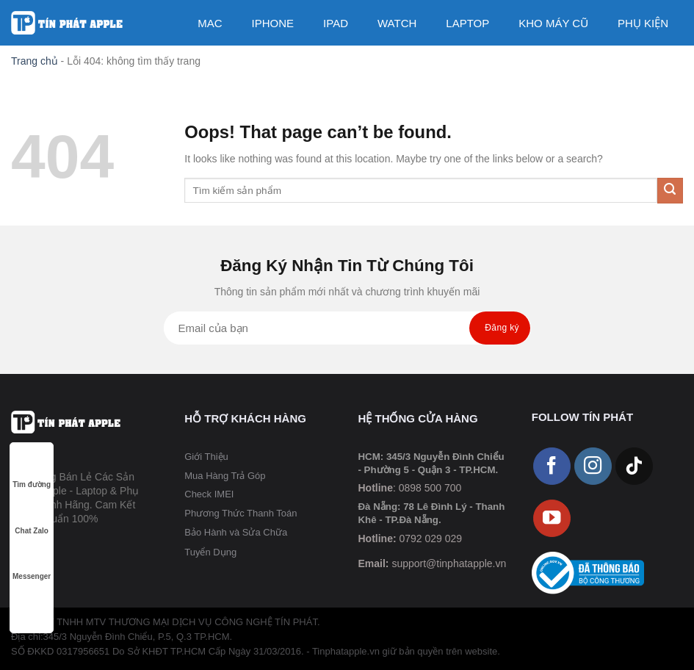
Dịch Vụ (540, 69)
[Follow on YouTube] (552, 518)
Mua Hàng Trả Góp (224, 475)
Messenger (31, 562)
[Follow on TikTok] (634, 466)
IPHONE (273, 23)
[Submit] (670, 190)
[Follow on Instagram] (593, 466)
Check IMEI (209, 494)
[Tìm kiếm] (594, 69)
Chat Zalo (31, 517)
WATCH (396, 23)
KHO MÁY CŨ (553, 23)
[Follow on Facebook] (552, 466)
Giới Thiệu (206, 456)
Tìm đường (31, 471)
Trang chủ (34, 61)
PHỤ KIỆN (643, 23)
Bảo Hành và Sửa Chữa (235, 532)
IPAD (335, 23)
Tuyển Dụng (210, 552)
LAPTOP (467, 23)
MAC (210, 23)
